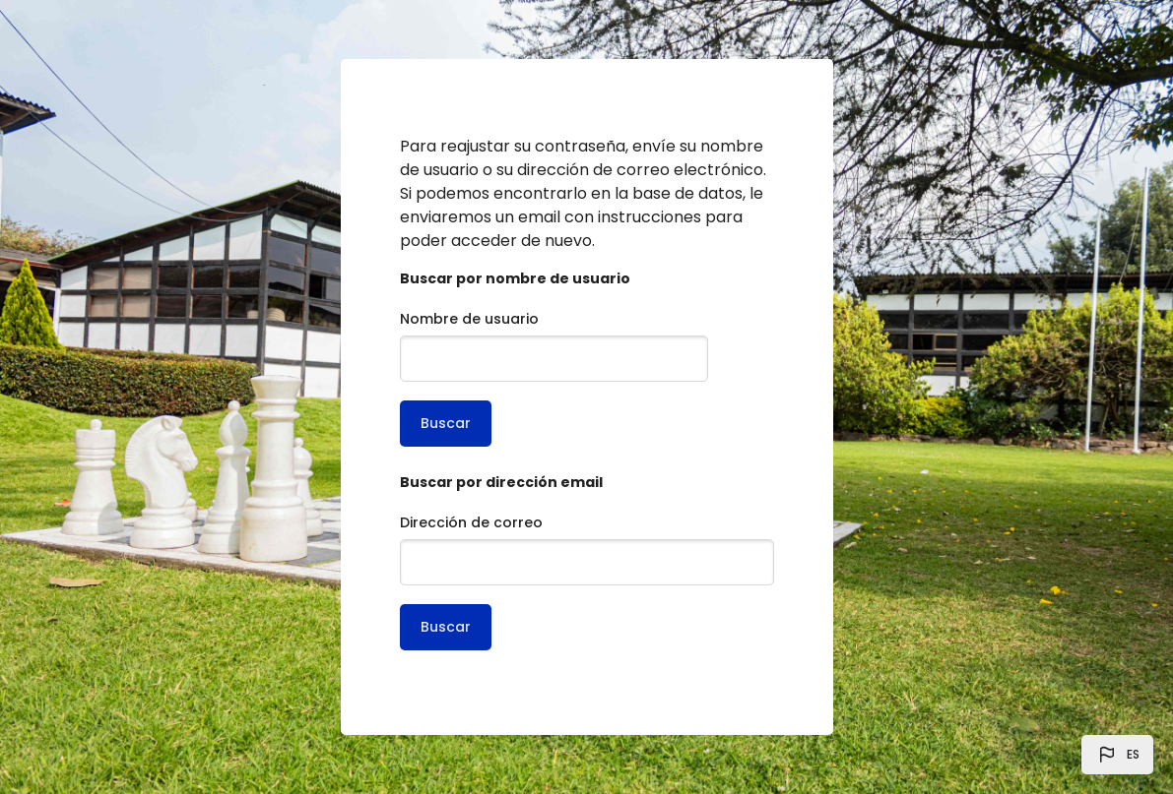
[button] (1117, 754)
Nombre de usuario (469, 319)
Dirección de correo (471, 522)
